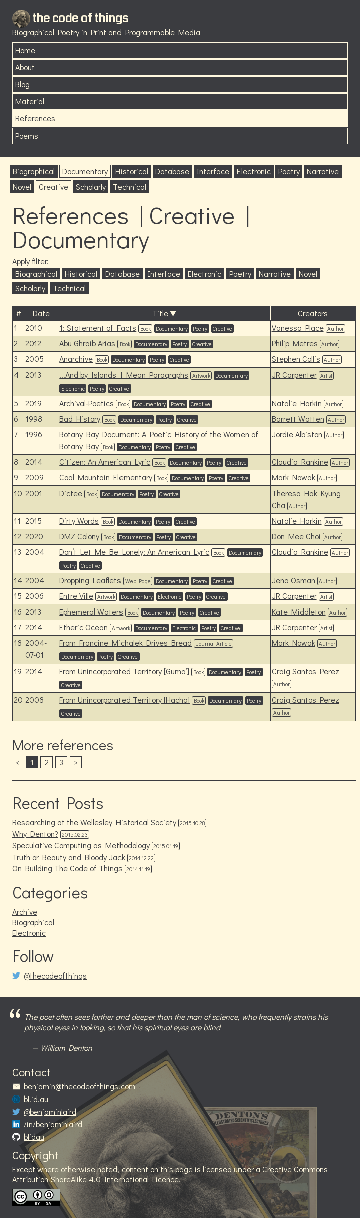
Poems (26, 135)
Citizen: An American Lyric (104, 461)
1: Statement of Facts (97, 327)
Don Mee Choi (296, 536)
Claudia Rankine (300, 461)
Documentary (85, 171)
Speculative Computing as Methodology (81, 845)
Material (29, 101)
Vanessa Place (298, 327)
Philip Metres (295, 343)
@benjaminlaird (50, 1112)
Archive (24, 911)
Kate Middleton (299, 611)
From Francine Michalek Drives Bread (125, 642)
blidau (34, 1137)
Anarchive (76, 358)
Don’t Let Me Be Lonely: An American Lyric (134, 551)
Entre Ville (76, 595)
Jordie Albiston (297, 434)
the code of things (80, 18)
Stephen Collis (296, 358)
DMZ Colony (79, 536)
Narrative (323, 171)
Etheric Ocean (83, 627)
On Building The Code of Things (67, 868)
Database (172, 171)
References (35, 118)
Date (41, 313)
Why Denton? (35, 833)
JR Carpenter (294, 374)
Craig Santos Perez (305, 671)
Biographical (34, 171)
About (25, 67)
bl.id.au (36, 1099)
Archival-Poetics (86, 403)
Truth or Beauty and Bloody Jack (68, 856)
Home (25, 50)
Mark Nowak (293, 477)
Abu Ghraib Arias (87, 343)
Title (160, 313)
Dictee (70, 493)
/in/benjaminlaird (53, 1124)
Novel (22, 186)
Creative (53, 186)
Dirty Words (79, 520)
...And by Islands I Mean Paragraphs (123, 374)
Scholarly (91, 186)
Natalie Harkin (297, 403)
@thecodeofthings (55, 975)
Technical (129, 186)
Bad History (79, 418)
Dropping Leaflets (90, 580)
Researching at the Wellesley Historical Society (94, 822)
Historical (131, 171)
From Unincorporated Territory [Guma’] (124, 671)
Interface (213, 171)
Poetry (289, 171)
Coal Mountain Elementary (105, 477)
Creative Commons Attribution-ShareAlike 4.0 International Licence (170, 1174)
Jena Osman (293, 580)
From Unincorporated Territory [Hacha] (124, 699)
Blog (22, 84)
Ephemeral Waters (91, 611)
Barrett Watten (298, 418)
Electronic (254, 171)
